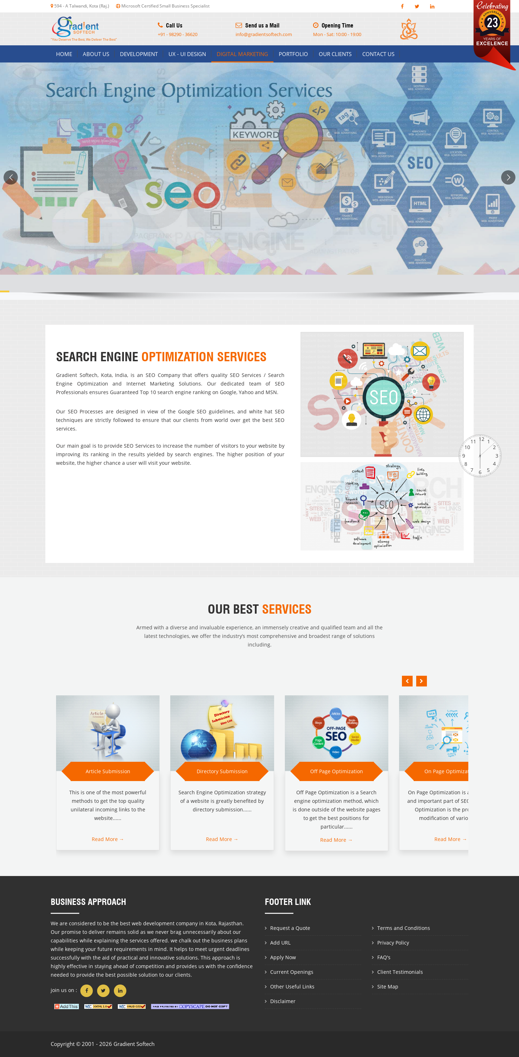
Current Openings (291, 971)
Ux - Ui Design (187, 53)
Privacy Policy (393, 942)
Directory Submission (222, 771)
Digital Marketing (242, 53)
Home (64, 53)
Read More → (108, 839)
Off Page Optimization (336, 771)
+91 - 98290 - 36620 (177, 34)
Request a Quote (290, 928)
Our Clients (335, 53)
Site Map (387, 986)
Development (139, 53)
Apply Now (283, 957)
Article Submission (108, 771)
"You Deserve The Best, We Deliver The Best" (84, 29)
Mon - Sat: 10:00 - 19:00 (337, 34)
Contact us (378, 53)
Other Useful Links (292, 986)
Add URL (280, 942)
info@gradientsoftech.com (264, 34)
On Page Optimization (450, 771)
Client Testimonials (400, 971)
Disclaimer (283, 1001)
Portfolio (293, 53)
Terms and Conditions (403, 928)
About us (96, 53)
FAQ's (383, 957)
